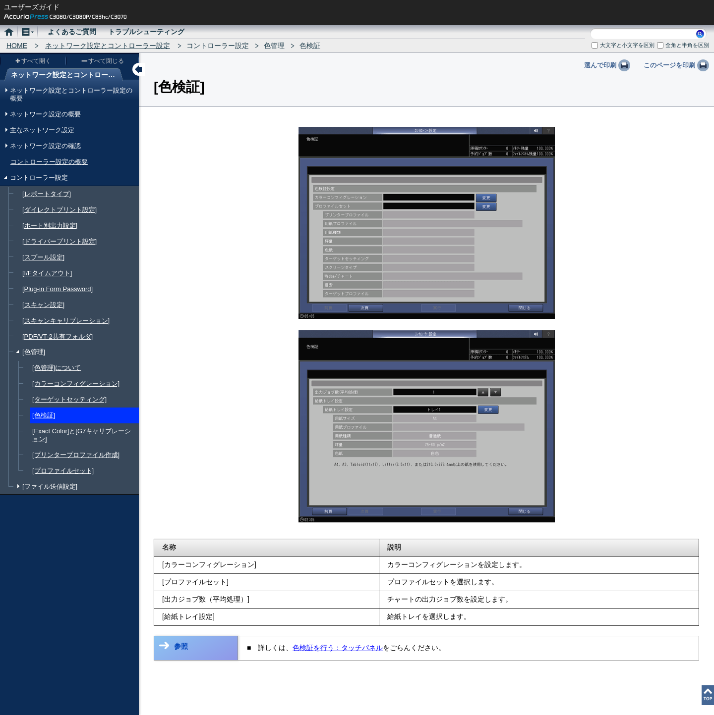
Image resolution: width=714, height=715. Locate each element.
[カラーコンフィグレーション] (75, 383)
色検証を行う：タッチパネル (338, 648)
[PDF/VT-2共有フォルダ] (57, 336)
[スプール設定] (43, 257)
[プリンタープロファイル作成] (75, 455)
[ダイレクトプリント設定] (59, 209)
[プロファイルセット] (63, 470)
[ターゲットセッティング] (69, 399)
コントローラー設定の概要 (49, 161)
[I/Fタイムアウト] (47, 273)
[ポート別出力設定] (49, 225)
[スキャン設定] (43, 304)
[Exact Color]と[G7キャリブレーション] (81, 435)
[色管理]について (56, 367)
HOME (16, 46)
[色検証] (43, 415)
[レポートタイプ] (46, 194)
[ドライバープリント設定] (59, 241)
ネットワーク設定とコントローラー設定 (107, 46)
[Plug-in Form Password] (57, 289)
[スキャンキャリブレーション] (66, 320)
